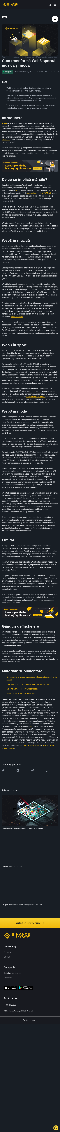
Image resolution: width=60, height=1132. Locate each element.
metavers (6, 140)
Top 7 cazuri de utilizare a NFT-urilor (22, 693)
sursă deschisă (17, 317)
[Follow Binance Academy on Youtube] (16, 998)
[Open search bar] (49, 5)
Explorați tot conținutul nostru (30, 923)
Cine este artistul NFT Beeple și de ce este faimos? (28, 684)
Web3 (4, 123)
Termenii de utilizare (32, 745)
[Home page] (10, 5)
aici (31, 726)
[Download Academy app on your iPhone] (10, 988)
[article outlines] (55, 19)
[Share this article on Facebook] (17, 770)
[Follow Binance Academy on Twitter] (8, 998)
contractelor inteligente (35, 397)
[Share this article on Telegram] (32, 770)
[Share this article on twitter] (3, 770)
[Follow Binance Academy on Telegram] (12, 998)
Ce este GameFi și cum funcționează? (22, 689)
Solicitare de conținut (12, 973)
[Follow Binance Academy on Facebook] (5, 998)
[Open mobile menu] (55, 5)
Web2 (17, 191)
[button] (55, 4)
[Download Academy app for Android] (25, 988)
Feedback (8, 978)
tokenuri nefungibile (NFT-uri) (39, 193)
